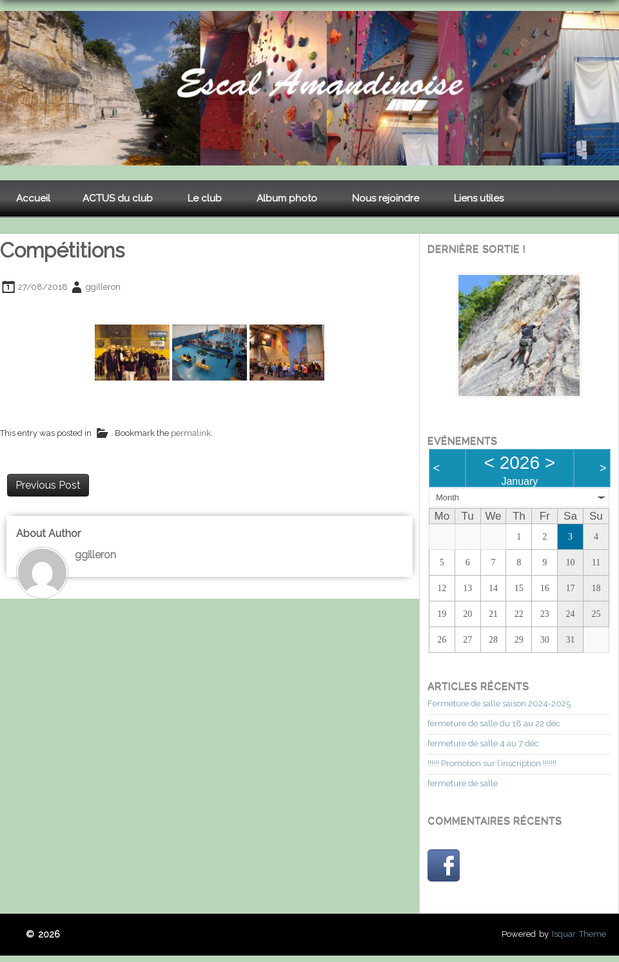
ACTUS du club (118, 198)
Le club (205, 198)
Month (447, 497)
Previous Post (48, 485)
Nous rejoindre (385, 198)
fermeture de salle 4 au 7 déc (483, 743)
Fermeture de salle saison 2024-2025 (499, 703)
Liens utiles (479, 198)
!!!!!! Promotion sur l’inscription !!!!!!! (491, 763)
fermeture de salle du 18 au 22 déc (493, 723)
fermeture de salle (462, 783)
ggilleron (103, 287)
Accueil (33, 198)
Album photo (287, 198)
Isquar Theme (579, 934)
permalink (191, 434)
